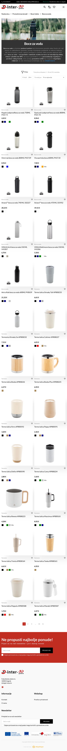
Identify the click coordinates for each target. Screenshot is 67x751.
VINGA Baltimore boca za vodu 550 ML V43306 (49, 248)
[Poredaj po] (53, 77)
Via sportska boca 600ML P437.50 (47, 158)
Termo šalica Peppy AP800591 (46, 427)
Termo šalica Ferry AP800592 (12, 427)
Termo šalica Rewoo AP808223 (13, 516)
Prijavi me (46, 650)
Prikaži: (24, 77)
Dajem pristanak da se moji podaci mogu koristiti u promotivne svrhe (25, 655)
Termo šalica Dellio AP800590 (13, 471)
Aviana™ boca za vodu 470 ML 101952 (48, 203)
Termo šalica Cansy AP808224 (45, 471)
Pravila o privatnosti (41, 699)
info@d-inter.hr (50, 61)
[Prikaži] (30, 77)
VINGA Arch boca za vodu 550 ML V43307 (14, 248)
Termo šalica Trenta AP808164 (13, 561)
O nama (4, 703)
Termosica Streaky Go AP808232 (14, 337)
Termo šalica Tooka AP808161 (45, 561)
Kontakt (4, 699)
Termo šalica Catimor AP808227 (46, 337)
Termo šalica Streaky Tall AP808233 (48, 292)
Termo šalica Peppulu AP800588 (13, 606)
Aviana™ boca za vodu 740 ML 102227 (15, 203)
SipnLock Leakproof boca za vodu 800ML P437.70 (49, 114)
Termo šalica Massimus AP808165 (47, 516)
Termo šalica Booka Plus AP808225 (47, 382)
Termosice (37, 289)
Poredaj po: (38, 77)
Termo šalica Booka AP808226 (13, 382)
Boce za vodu (4, 110)
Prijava (46, 721)
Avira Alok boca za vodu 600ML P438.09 (16, 292)
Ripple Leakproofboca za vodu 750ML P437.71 (15, 114)
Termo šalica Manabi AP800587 (46, 606)
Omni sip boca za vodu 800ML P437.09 (16, 158)
